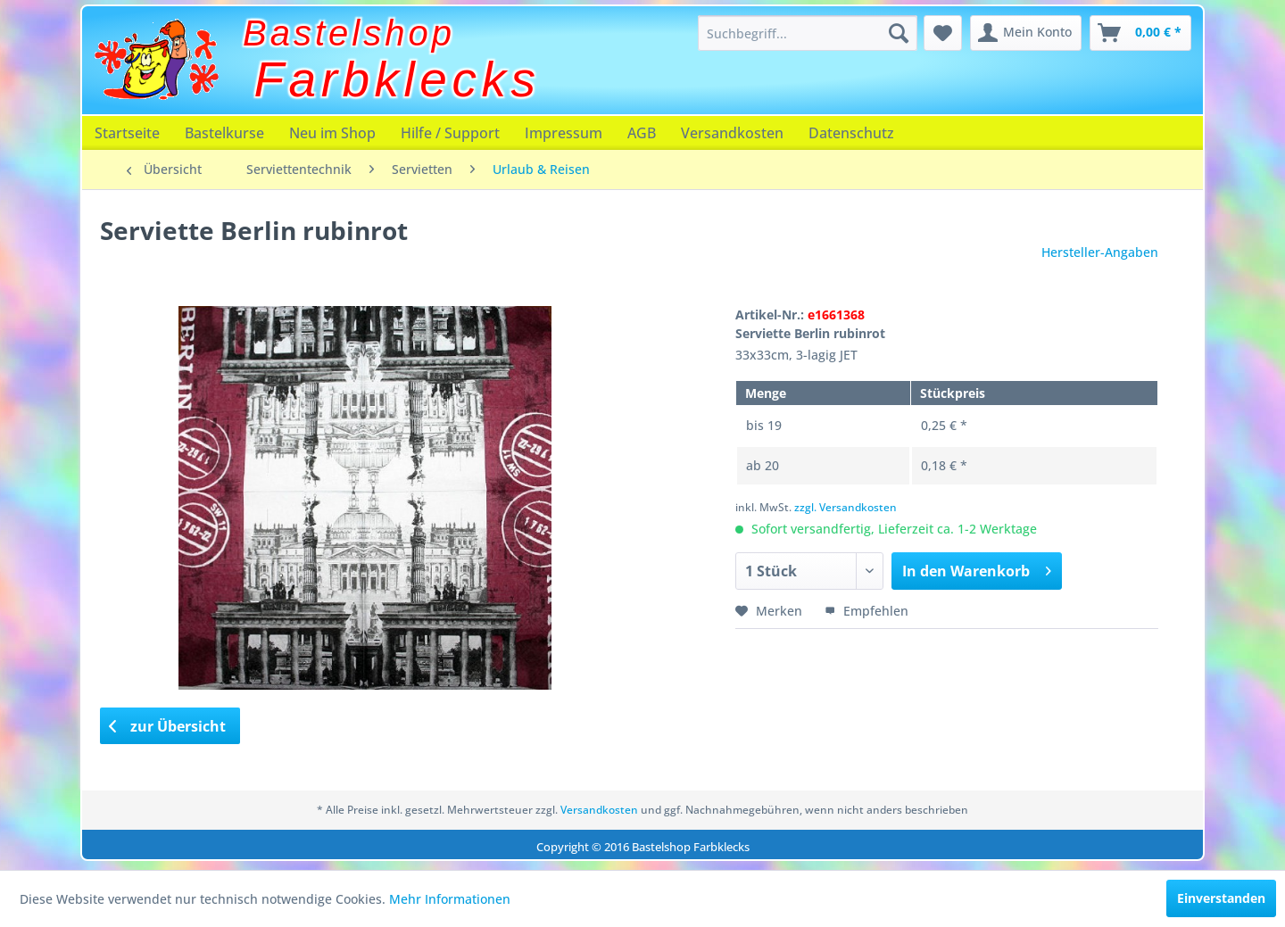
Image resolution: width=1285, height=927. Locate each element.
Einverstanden (1221, 898)
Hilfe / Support (450, 133)
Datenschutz (851, 133)
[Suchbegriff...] (807, 33)
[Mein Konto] (1026, 33)
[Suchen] (898, 33)
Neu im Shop (332, 133)
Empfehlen (866, 610)
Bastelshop (349, 33)
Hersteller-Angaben (1099, 252)
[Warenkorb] (1140, 33)
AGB (641, 133)
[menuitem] (807, 33)
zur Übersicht (168, 726)
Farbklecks (397, 79)
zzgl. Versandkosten (845, 507)
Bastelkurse (224, 133)
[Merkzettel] (943, 33)
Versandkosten (732, 133)
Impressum (563, 133)
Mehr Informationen (449, 898)
